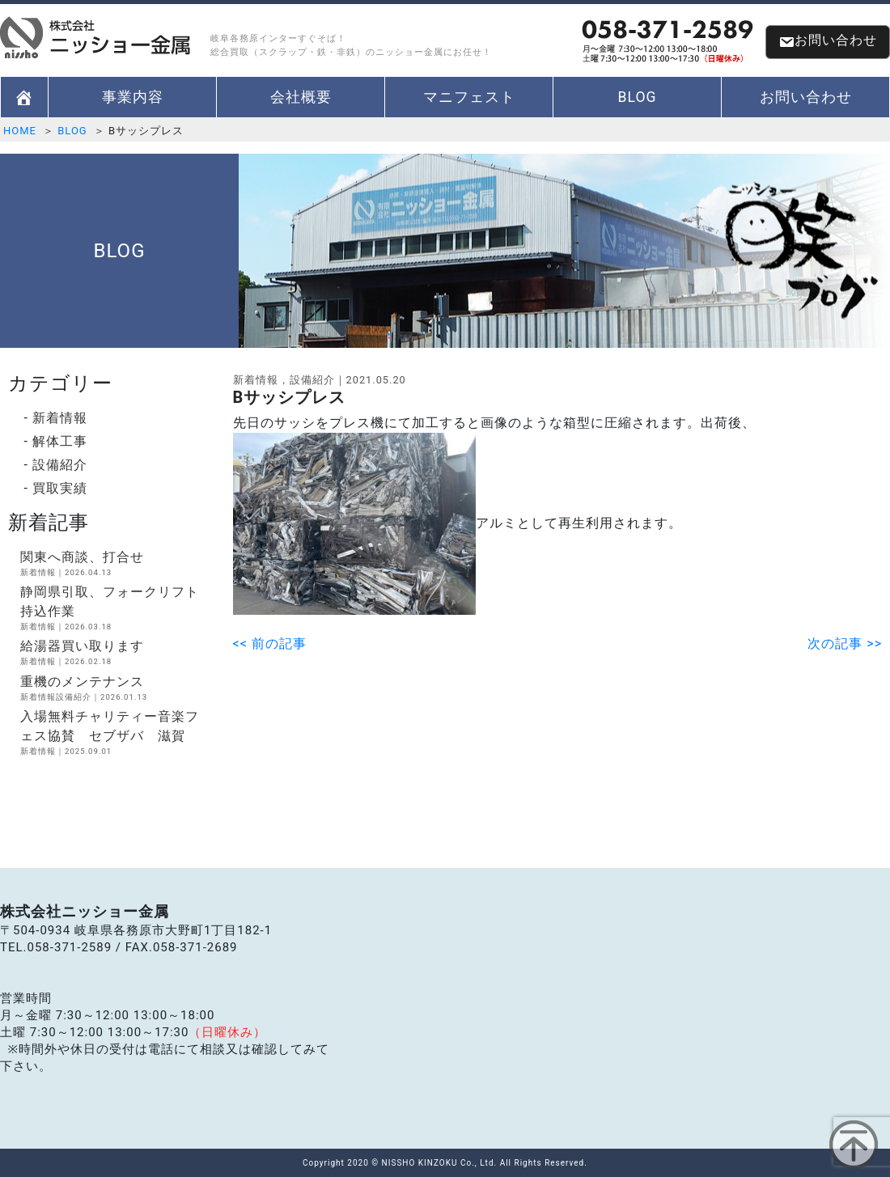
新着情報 (59, 417)
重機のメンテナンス (114, 688)
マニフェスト (469, 97)
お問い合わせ (827, 41)
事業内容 (132, 97)
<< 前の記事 (270, 643)
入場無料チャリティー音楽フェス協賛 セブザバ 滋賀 (114, 733)
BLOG (637, 97)
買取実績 (59, 488)
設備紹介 (59, 464)
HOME (19, 131)
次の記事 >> (844, 643)
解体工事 (59, 441)
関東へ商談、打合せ (114, 563)
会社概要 (301, 97)
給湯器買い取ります (114, 652)
